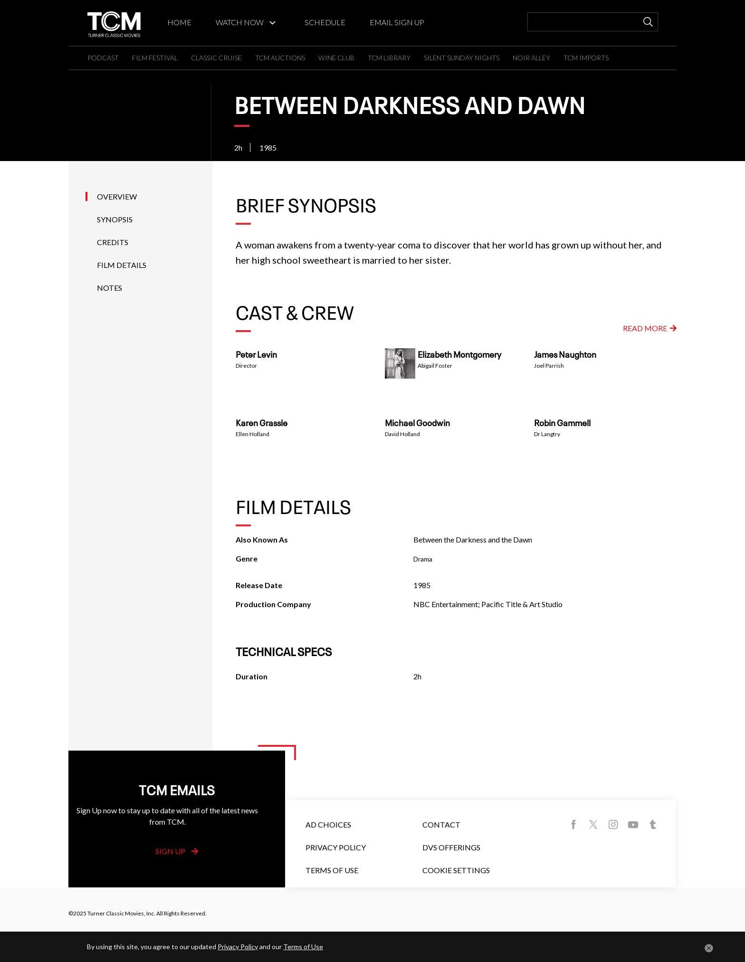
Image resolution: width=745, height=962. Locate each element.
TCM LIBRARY (389, 58)
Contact (441, 824)
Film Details (121, 264)
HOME (179, 22)
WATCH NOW (240, 22)
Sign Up (176, 851)
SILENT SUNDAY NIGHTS (461, 58)
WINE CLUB (336, 58)
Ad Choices (328, 824)
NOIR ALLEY (531, 58)
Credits (112, 242)
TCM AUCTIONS (280, 58)
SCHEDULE (325, 22)
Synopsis (115, 219)
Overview (117, 196)
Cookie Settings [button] (456, 870)
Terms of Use (332, 870)
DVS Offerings (451, 847)
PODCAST (103, 58)
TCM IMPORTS (586, 58)
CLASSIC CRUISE (216, 58)
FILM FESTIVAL (155, 58)
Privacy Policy (336, 847)
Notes (109, 287)
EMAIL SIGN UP (397, 22)
